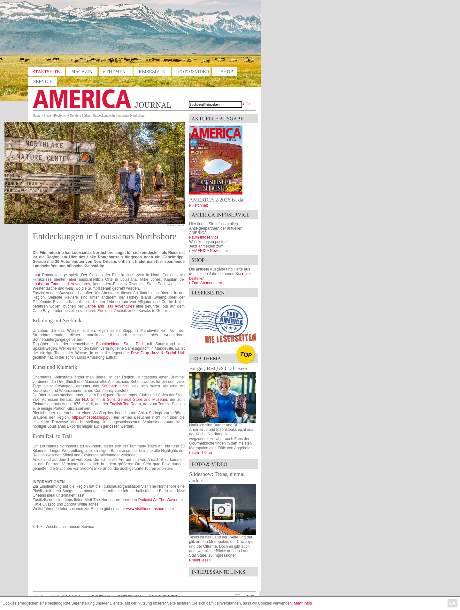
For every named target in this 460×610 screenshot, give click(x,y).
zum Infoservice (205, 237)
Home (36, 115)
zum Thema (202, 452)
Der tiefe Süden (80, 115)
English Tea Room (125, 404)
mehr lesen (201, 560)
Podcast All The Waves (158, 500)
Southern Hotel (115, 386)
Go (247, 104)
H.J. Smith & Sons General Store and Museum (124, 399)
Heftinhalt (200, 205)
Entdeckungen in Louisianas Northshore (119, 115)
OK (452, 603)
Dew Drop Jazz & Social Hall (158, 353)
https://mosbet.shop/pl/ (91, 417)
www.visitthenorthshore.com (150, 509)
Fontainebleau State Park (120, 344)
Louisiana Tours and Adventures (61, 284)
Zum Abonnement (207, 283)
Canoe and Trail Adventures (109, 306)
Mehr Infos (303, 603)
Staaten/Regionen (55, 115)
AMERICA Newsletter (210, 250)
